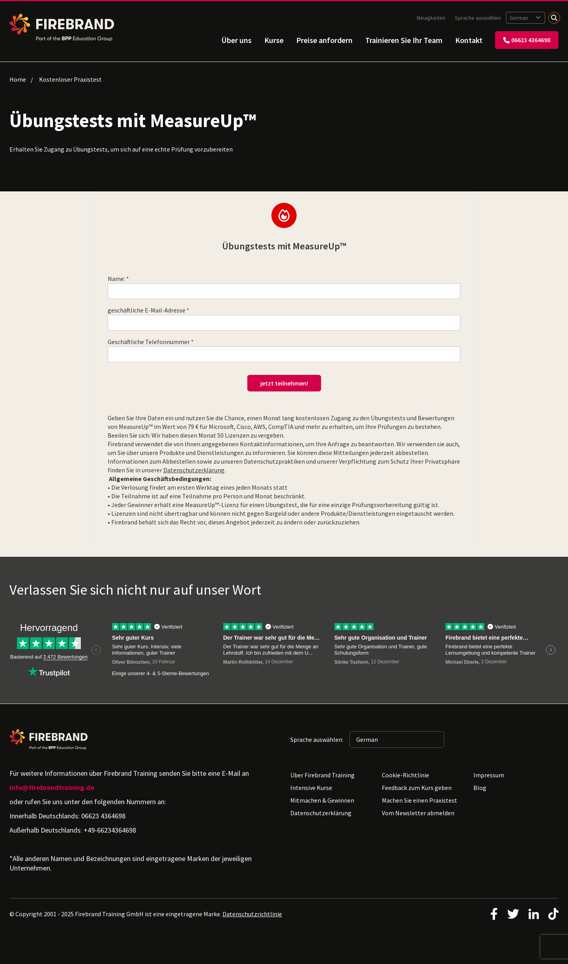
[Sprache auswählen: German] (525, 18)
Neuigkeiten (431, 17)
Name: (116, 279)
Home (17, 79)
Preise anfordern (324, 40)
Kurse (274, 40)
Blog (479, 788)
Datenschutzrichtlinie (252, 914)
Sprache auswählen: (479, 17)
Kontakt (468, 40)
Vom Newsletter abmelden (418, 813)
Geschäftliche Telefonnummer (149, 342)
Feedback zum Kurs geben (417, 788)
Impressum (488, 775)
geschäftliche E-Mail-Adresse (146, 310)
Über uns (236, 40)
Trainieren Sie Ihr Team (404, 40)
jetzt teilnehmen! (284, 383)
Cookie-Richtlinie (405, 775)
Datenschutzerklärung (193, 470)
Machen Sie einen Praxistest (419, 800)
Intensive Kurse (311, 788)
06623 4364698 (526, 40)
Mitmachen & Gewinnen (322, 800)
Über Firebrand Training (322, 775)
